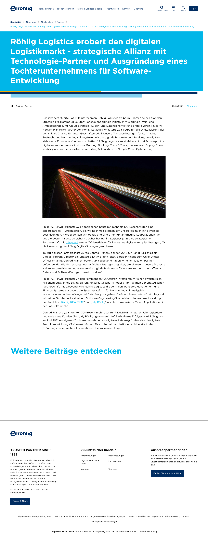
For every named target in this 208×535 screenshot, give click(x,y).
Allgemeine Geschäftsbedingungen (107, 516)
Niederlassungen (65, 9)
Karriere (126, 9)
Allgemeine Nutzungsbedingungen (34, 516)
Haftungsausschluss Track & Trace (71, 516)
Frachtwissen (112, 9)
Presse (28, 106)
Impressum (157, 516)
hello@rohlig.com (101, 532)
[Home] (21, 8)
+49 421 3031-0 (83, 532)
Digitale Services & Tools (89, 9)
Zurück (17, 106)
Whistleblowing (172, 516)
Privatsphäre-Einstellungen (104, 522)
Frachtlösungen (46, 9)
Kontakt (187, 516)
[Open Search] (183, 8)
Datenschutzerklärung (139, 516)
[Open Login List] (193, 8)
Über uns (138, 9)
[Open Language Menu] (173, 8)
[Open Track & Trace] (162, 8)
